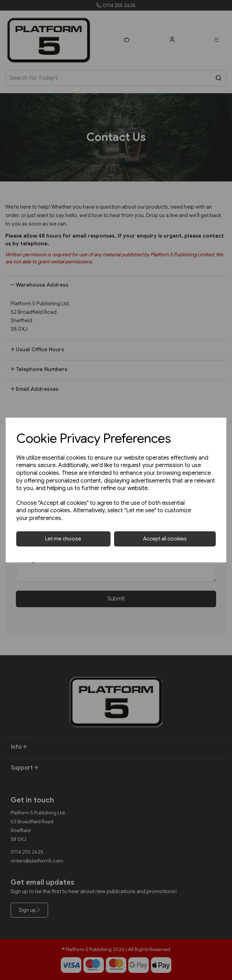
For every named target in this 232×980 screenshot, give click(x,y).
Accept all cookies (165, 539)
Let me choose (63, 539)
